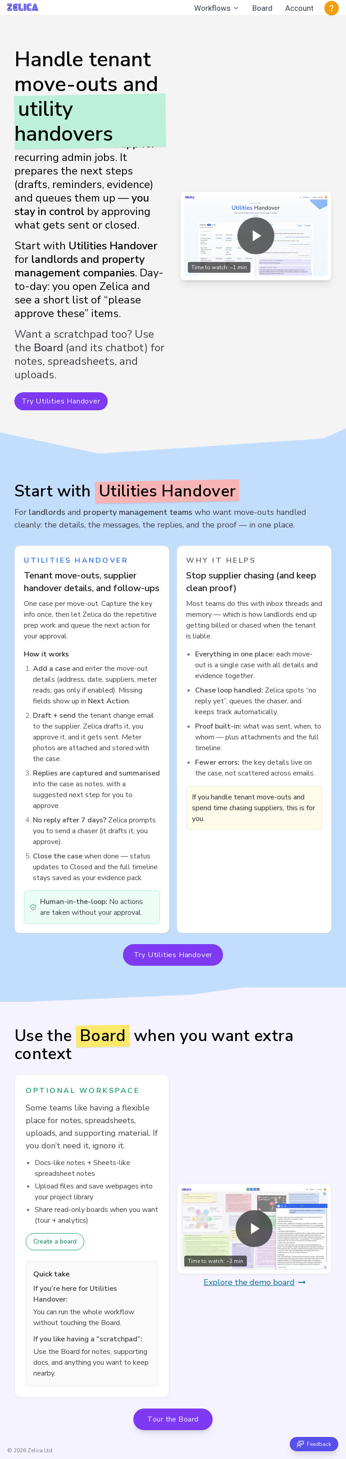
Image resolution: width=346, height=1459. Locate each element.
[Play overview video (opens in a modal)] (255, 235)
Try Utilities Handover (61, 401)
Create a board (55, 1241)
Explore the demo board (255, 1282)
